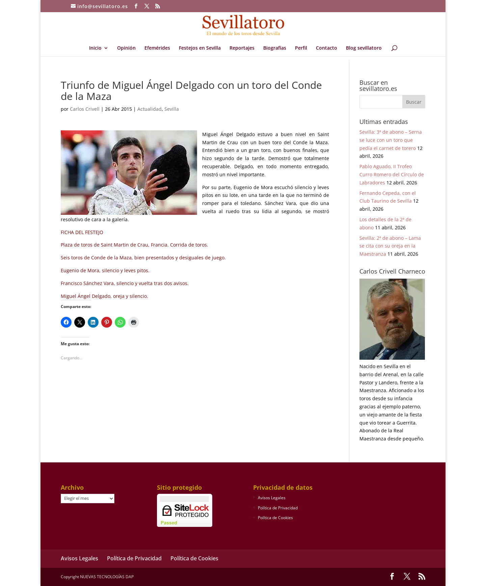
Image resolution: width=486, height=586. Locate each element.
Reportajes (242, 48)
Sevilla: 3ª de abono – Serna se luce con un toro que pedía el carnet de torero (390, 140)
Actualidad (149, 109)
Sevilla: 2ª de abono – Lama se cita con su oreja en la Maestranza (390, 246)
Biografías (274, 48)
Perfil (301, 48)
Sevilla (171, 109)
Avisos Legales (272, 498)
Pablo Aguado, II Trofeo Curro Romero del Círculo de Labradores (391, 174)
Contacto (326, 48)
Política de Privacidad (278, 508)
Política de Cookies (275, 517)
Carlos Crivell (85, 109)
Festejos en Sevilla (200, 48)
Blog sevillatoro (364, 48)
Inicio (95, 48)
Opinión (126, 48)
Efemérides (157, 48)
